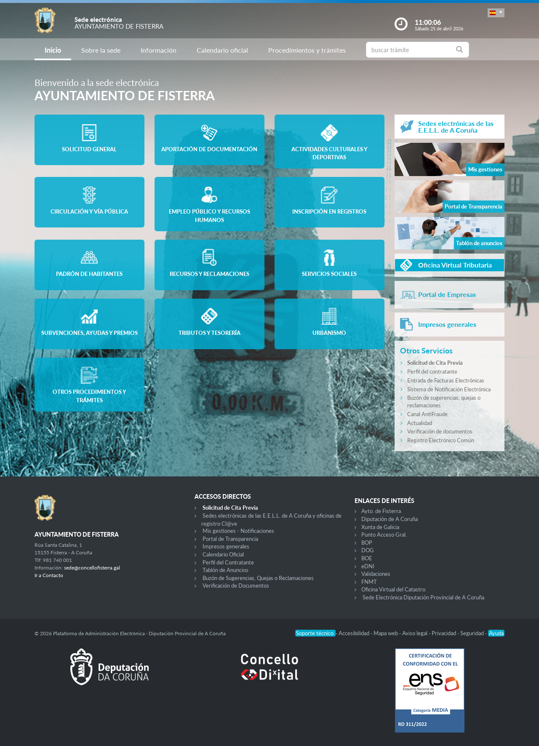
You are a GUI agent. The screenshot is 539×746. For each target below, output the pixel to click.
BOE (366, 558)
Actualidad (419, 423)
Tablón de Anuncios (225, 570)
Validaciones (375, 573)
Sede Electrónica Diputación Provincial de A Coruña (423, 597)
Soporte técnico (315, 633)
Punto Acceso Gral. (384, 534)
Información (158, 50)
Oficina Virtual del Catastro (393, 589)
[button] (496, 12)
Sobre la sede (100, 50)
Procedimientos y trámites (307, 50)
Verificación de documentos (439, 431)
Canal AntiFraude (427, 414)
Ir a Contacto (49, 575)
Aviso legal (415, 633)
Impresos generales (226, 546)
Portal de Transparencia (230, 538)
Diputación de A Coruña (389, 519)
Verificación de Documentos (236, 585)
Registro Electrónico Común (440, 440)
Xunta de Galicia (380, 527)
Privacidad (444, 633)
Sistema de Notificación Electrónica (449, 389)
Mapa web (386, 633)
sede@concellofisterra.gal (92, 567)
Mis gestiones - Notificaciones (238, 530)
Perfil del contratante (432, 371)
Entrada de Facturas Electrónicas (445, 380)
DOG (367, 550)
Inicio (53, 50)
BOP (366, 542)
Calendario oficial (222, 50)
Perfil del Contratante (228, 562)
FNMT (369, 581)
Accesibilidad (355, 633)
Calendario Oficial (223, 554)
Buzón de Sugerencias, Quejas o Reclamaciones (258, 578)
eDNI (367, 566)
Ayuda (496, 633)
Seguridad (472, 633)
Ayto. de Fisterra (381, 511)
